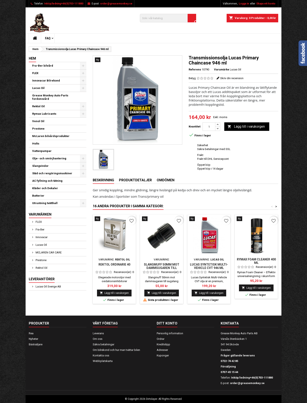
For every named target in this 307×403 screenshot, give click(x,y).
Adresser (162, 350)
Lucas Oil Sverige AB (48, 286)
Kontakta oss (101, 355)
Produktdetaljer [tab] (135, 180)
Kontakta (230, 323)
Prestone (38, 128)
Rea (31, 333)
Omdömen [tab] (165, 180)
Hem (32, 58)
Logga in (244, 3)
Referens (195, 69)
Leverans (98, 333)
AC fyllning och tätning (47, 180)
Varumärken (40, 214)
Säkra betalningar (103, 344)
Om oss (97, 338)
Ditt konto (167, 323)
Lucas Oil (38, 88)
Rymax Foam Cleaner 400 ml (256, 261)
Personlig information (170, 333)
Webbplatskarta (103, 361)
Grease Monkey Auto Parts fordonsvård (50, 97)
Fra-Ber (39, 229)
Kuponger (163, 355)
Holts (35, 143)
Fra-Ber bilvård (42, 65)
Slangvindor (40, 165)
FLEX (35, 73)
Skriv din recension (231, 78)
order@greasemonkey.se (116, 3)
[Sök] (168, 18)
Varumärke (221, 69)
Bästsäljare (35, 344)
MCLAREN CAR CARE (48, 252)
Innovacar (41, 237)
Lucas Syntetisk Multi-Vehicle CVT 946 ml (209, 266)
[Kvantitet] (209, 126)
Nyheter (33, 338)
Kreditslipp (163, 344)
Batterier (38, 195)
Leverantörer (42, 279)
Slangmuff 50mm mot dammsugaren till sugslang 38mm (161, 268)
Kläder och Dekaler (45, 188)
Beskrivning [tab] (103, 180)
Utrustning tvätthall (45, 203)
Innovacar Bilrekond (46, 80)
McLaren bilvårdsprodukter (51, 136)
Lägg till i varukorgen (246, 126)
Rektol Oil (38, 106)
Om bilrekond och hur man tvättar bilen (116, 350)
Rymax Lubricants (44, 113)
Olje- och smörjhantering (49, 158)
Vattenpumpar (42, 151)
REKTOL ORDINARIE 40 (114, 264)
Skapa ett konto (265, 3)
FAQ (48, 38)
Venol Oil (38, 121)
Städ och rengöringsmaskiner (52, 173)
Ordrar (160, 338)
